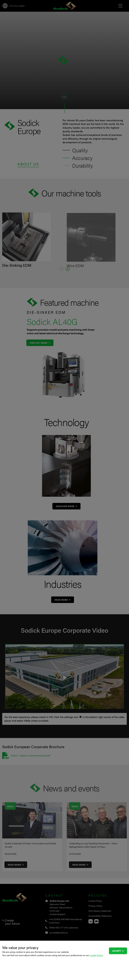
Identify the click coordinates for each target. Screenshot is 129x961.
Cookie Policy (96, 955)
